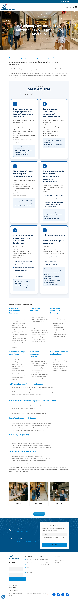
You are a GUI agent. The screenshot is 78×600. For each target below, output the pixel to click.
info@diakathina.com (26, 541)
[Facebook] (54, 594)
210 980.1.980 (23, 531)
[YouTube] (67, 594)
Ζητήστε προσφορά (39, 514)
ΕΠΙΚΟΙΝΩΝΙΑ (13, 562)
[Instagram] (62, 594)
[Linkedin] (58, 594)
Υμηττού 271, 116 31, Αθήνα (15, 585)
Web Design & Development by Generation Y (37, 594)
